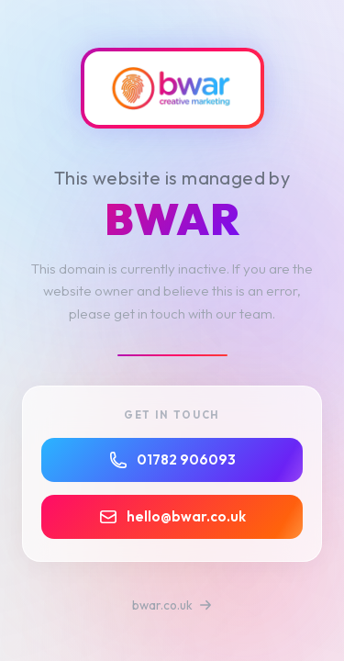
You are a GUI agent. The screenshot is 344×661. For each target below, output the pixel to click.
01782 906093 (172, 460)
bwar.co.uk (172, 605)
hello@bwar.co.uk (172, 517)
